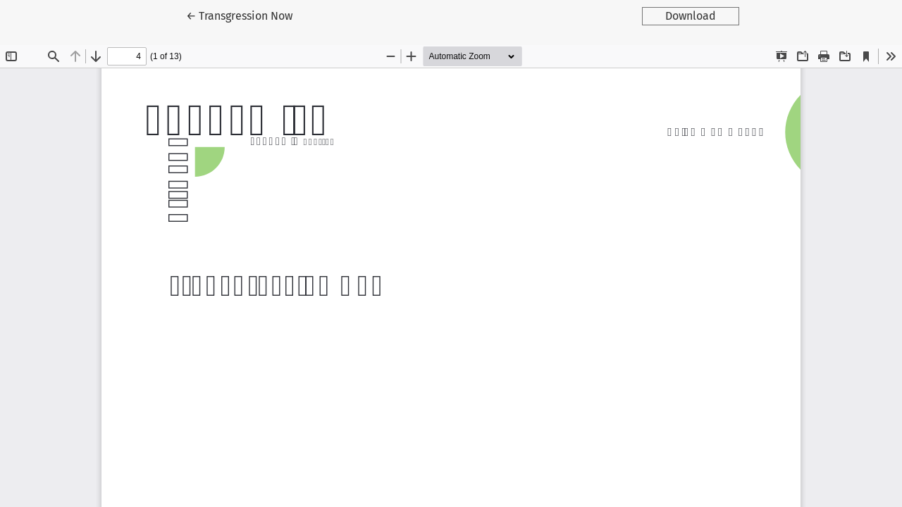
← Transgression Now (251, 15)
